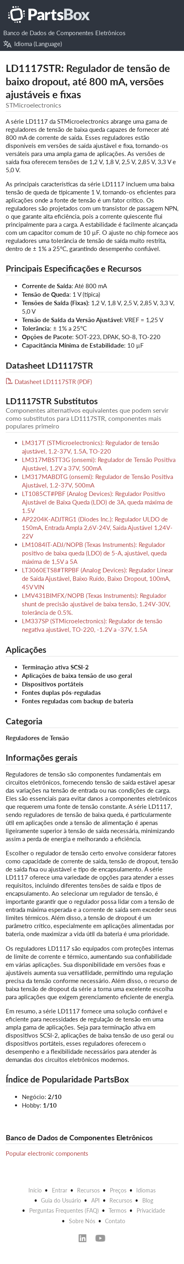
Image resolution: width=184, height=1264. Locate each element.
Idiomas (146, 1190)
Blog (147, 1200)
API (95, 1200)
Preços (118, 1190)
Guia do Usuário (61, 1200)
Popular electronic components (47, 1153)
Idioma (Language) (32, 44)
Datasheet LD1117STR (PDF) (49, 381)
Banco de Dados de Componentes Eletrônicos (64, 32)
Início (35, 1190)
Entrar (59, 1190)
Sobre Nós (82, 1221)
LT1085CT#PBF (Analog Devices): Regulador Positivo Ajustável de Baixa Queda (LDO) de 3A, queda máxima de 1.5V (97, 502)
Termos (117, 1210)
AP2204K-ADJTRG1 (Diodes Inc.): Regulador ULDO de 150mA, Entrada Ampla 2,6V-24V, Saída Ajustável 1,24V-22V (97, 527)
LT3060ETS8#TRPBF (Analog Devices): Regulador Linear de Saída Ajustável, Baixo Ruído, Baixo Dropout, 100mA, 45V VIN (97, 578)
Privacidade (151, 1210)
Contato (115, 1221)
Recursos (88, 1190)
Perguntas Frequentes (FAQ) (64, 1210)
